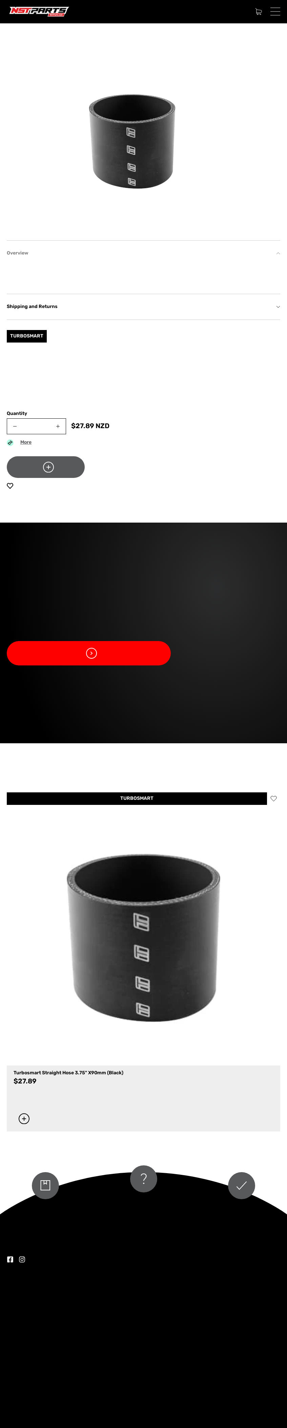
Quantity (17, 413)
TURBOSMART (136, 798)
